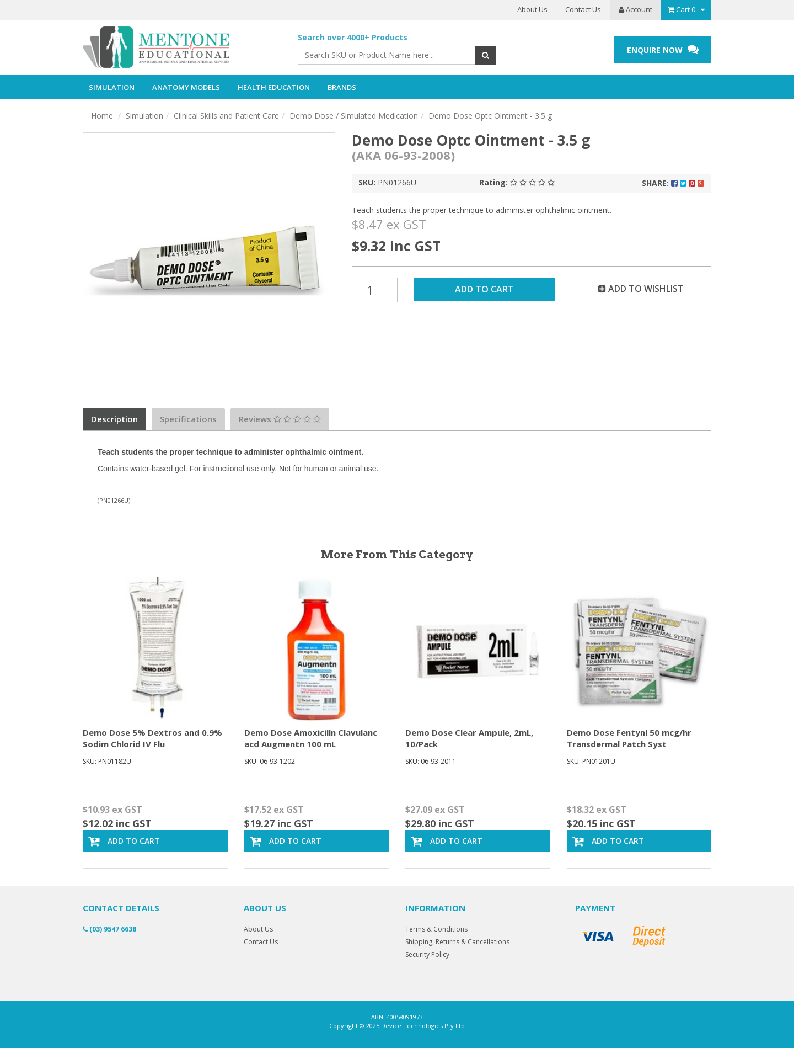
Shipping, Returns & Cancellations (457, 941)
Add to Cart (484, 289)
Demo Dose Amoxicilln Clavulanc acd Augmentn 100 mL (310, 738)
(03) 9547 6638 (109, 929)
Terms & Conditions (436, 929)
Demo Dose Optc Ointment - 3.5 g (490, 115)
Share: (673, 183)
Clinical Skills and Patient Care (226, 115)
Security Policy (427, 954)
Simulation (144, 115)
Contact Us (583, 9)
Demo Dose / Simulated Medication (353, 115)
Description (114, 418)
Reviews (280, 418)
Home (102, 115)
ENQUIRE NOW (663, 49)
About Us (532, 9)
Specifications (188, 418)
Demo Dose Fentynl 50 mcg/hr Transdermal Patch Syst (629, 738)
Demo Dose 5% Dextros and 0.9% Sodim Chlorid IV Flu (152, 738)
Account (635, 9)
